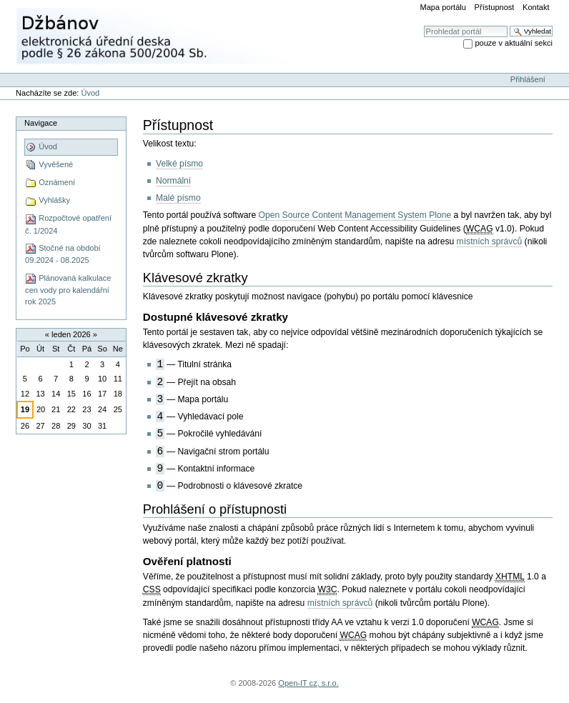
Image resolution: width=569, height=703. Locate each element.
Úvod (90, 93)
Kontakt (536, 7)
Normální (173, 181)
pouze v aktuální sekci (514, 43)
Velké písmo (179, 164)
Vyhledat (423, 25)
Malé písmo (178, 198)
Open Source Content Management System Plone (355, 215)
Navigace (40, 123)
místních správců (490, 241)
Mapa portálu (443, 7)
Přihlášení (527, 79)
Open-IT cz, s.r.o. (308, 683)
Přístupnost (495, 7)
